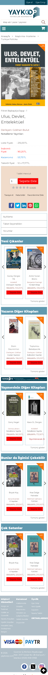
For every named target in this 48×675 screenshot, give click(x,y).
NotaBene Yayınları (14, 431)
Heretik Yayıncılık (14, 501)
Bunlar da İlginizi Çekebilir (23, 458)
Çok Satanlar (12, 528)
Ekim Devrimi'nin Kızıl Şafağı (34, 349)
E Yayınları (34, 501)
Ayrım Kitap (13, 285)
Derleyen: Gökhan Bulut (16, 352)
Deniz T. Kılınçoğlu (13, 499)
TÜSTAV (13, 355)
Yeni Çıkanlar (12, 241)
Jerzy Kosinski (34, 499)
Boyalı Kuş (34, 492)
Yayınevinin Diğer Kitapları (23, 387)
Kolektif (34, 282)
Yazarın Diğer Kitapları (19, 311)
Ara (43, 22)
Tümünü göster (37, 301)
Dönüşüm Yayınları (34, 285)
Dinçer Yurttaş (13, 429)
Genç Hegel (34, 422)
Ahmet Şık (14, 282)
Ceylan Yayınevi (34, 355)
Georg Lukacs (34, 429)
